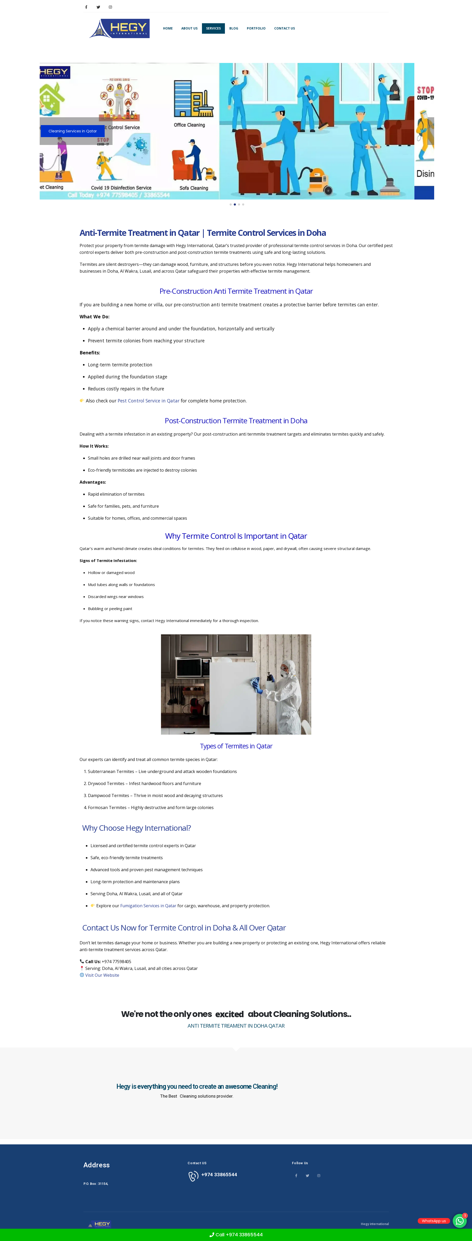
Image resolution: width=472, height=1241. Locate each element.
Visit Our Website (102, 975)
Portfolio (256, 28)
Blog (233, 28)
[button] (231, 204)
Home (168, 28)
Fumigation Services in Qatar (148, 906)
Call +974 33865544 (236, 1234)
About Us (189, 28)
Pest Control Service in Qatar (149, 400)
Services (213, 28)
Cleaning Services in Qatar (92, 131)
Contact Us (284, 28)
